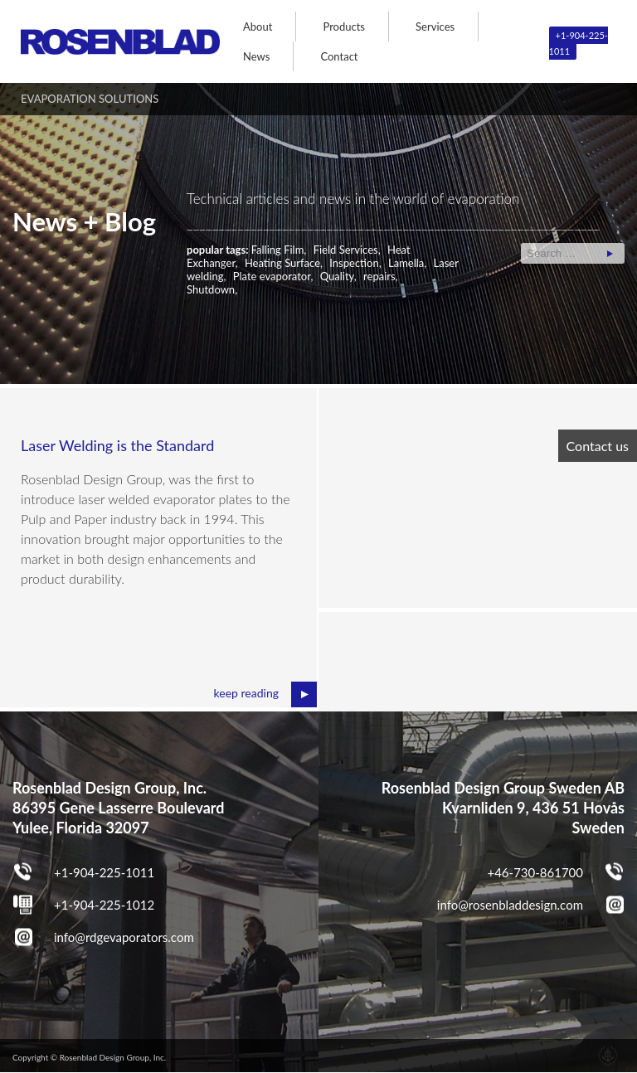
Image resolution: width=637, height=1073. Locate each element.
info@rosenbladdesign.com (510, 904)
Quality (337, 276)
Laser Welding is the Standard (117, 445)
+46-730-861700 (535, 872)
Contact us (597, 446)
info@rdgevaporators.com (124, 937)
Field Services (346, 249)
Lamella (406, 262)
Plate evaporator (272, 276)
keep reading (246, 693)
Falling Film (277, 249)
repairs (379, 276)
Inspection (353, 262)
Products (344, 26)
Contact (338, 56)
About (257, 26)
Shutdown (211, 289)
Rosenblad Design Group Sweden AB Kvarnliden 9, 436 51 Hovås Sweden (503, 808)
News (256, 56)
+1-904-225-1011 (578, 43)
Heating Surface (282, 262)
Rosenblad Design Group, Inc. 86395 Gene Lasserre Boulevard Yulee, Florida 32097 (118, 808)
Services (435, 26)
